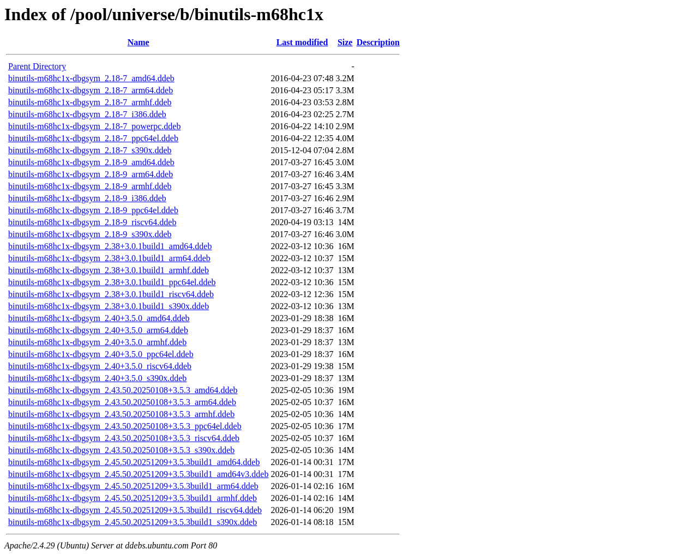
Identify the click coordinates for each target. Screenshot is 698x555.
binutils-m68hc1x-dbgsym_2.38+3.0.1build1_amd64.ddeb (110, 246)
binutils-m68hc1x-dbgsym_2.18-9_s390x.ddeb (90, 234)
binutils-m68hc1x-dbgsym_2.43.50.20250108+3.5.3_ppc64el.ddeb (125, 426)
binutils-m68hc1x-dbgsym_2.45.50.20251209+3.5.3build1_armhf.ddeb (132, 498)
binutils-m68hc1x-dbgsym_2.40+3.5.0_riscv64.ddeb (99, 366)
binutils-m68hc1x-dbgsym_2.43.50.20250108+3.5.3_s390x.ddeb (121, 450)
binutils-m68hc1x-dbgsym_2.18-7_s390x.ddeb (90, 150)
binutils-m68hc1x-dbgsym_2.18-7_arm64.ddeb (90, 90)
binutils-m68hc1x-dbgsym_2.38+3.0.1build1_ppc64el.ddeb (112, 282)
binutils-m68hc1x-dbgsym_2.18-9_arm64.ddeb (90, 174)
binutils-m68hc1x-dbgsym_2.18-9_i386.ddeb (87, 198)
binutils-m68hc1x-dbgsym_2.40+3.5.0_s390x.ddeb (97, 378)
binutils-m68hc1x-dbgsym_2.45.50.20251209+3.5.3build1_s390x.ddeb (132, 522)
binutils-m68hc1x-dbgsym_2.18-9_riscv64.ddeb (92, 222)
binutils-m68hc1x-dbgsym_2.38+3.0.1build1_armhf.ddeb (108, 270)
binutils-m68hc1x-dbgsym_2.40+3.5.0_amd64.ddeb (99, 318)
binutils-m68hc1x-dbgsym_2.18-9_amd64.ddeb (91, 162)
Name (138, 42)
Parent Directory (37, 66)
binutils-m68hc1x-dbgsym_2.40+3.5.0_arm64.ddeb (98, 330)
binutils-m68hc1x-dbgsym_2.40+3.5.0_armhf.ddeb (97, 342)
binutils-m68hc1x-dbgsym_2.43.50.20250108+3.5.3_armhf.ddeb (121, 414)
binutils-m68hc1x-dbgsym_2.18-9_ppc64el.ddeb (93, 210)
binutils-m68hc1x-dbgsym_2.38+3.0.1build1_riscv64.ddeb (111, 294)
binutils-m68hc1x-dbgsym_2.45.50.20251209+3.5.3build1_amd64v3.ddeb (138, 474)
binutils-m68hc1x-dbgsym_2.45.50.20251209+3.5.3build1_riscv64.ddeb (135, 510)
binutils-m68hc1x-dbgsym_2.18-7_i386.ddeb (87, 114)
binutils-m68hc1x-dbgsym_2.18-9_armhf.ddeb (90, 186)
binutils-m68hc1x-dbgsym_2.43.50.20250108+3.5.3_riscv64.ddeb (123, 438)
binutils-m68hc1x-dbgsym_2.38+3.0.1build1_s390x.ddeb (108, 306)
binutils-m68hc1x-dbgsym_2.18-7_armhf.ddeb (90, 102)
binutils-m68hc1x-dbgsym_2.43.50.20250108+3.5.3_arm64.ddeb (122, 402)
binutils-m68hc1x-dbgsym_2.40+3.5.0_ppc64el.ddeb (101, 354)
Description (378, 42)
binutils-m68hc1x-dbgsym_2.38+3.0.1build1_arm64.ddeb (109, 258)
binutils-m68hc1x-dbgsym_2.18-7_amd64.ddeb (91, 78)
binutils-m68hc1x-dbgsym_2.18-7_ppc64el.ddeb (93, 138)
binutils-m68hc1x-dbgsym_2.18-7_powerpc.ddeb (94, 126)
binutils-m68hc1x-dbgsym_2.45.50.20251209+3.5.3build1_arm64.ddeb (133, 486)
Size (345, 42)
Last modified (302, 42)
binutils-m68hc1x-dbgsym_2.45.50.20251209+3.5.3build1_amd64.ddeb (134, 462)
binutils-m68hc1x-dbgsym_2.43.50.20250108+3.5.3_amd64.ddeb (123, 390)
